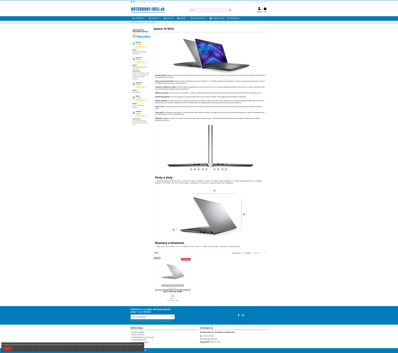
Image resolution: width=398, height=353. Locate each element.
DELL (172, 295)
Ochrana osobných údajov (140, 342)
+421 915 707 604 (208, 336)
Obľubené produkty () (261, 2)
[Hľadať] (230, 10)
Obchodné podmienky (139, 340)
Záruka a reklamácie (154, 2)
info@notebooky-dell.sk (209, 339)
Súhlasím (7, 349)
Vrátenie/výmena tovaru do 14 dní (143, 337)
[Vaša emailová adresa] (151, 316)
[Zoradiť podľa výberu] (257, 253)
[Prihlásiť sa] (172, 316)
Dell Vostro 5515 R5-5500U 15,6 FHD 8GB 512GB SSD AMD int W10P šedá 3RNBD (172, 291)
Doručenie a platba (142, 2)
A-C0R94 (172, 296)
